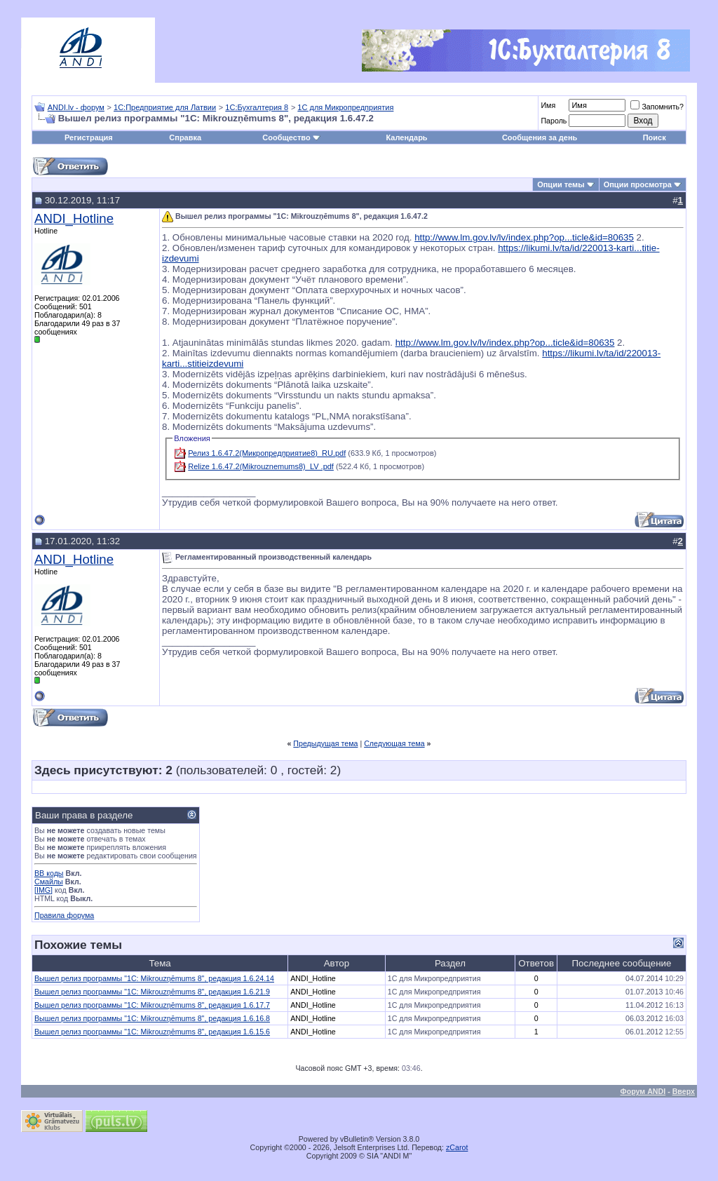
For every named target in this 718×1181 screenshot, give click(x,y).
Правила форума (64, 915)
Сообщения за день (539, 137)
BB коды (49, 873)
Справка (185, 137)
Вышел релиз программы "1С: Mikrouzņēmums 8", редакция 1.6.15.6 (152, 1031)
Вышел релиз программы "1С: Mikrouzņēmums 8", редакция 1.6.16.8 (152, 1018)
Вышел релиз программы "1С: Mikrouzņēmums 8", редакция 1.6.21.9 (152, 991)
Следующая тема (394, 743)
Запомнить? (657, 106)
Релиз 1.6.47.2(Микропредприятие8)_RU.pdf (267, 453)
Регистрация (89, 137)
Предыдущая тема (325, 743)
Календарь (406, 137)
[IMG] (43, 890)
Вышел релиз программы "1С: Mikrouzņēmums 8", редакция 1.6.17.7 (152, 1005)
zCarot (457, 1147)
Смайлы (48, 881)
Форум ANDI (643, 1091)
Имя (548, 105)
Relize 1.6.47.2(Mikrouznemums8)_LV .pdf (261, 466)
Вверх (683, 1091)
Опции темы (560, 184)
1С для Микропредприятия (345, 107)
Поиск (654, 137)
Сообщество (291, 137)
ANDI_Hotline (74, 218)
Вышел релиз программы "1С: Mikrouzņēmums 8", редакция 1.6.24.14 (154, 978)
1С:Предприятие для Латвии (165, 107)
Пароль (554, 120)
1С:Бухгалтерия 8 (256, 107)
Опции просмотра (638, 184)
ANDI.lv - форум (76, 107)
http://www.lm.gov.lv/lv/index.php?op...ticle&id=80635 (524, 237)
